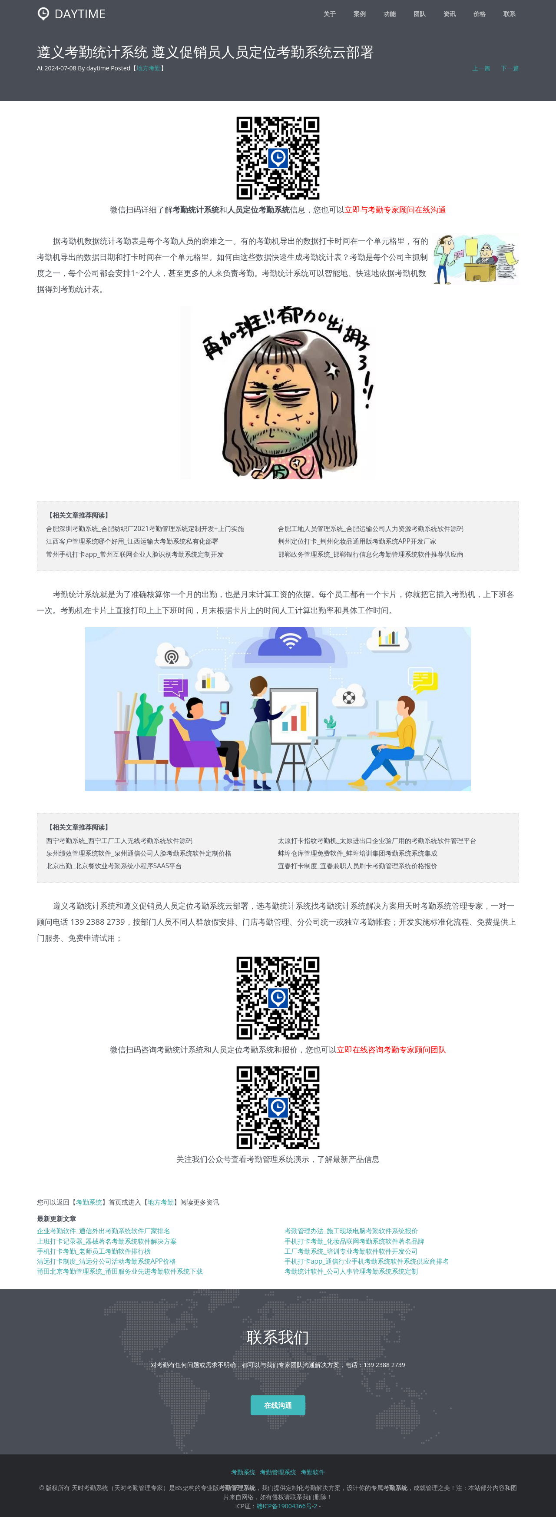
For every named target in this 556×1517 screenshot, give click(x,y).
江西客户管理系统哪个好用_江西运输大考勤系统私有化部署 (132, 541)
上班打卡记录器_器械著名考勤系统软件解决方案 (107, 1241)
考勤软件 (313, 1472)
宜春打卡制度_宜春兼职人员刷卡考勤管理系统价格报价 (357, 865)
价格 (479, 14)
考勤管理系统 (270, 1158)
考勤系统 (436, 905)
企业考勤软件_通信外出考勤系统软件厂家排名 (103, 1230)
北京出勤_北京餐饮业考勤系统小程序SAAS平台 (114, 865)
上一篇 (481, 68)
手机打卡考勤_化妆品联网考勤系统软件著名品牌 (354, 1241)
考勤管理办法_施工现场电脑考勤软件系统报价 (351, 1230)
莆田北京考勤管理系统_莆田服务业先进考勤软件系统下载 (120, 1271)
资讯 (449, 14)
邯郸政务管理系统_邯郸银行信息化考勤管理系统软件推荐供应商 (370, 554)
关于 (330, 14)
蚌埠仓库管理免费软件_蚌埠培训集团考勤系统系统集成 (357, 853)
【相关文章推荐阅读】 (78, 515)
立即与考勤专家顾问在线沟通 (395, 209)
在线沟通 (278, 1405)
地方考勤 (148, 68)
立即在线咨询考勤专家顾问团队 (391, 1049)
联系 (509, 14)
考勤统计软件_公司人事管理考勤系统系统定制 (351, 1271)
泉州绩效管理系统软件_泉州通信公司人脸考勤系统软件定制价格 (139, 853)
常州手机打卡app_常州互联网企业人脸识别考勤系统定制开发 (135, 554)
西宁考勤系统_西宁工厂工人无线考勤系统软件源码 (119, 840)
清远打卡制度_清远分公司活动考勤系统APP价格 (106, 1261)
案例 (360, 14)
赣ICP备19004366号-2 (287, 1506)
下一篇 (510, 68)
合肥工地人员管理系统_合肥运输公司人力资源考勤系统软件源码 (370, 528)
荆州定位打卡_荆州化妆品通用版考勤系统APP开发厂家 (357, 541)
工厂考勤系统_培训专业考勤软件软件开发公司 (351, 1251)
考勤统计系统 (180, 1049)
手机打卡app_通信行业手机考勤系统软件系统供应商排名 (367, 1261)
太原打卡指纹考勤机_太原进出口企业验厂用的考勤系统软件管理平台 (377, 840)
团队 (420, 14)
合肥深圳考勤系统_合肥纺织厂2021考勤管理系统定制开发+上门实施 (145, 528)
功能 (390, 14)
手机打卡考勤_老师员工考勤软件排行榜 (94, 1251)
